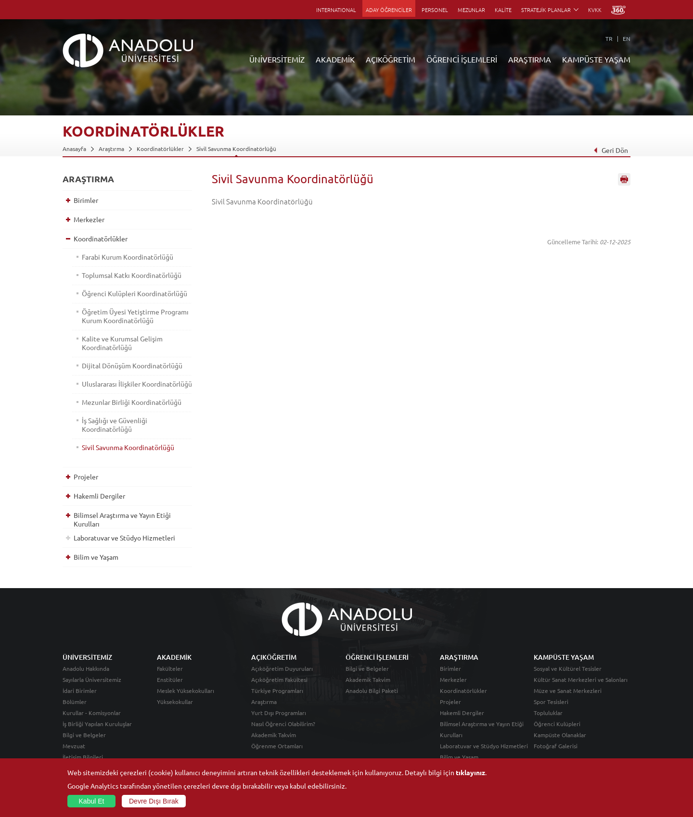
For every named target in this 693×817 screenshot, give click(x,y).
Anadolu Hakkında (86, 668)
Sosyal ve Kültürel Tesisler (568, 668)
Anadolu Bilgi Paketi (372, 690)
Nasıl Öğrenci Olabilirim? (283, 724)
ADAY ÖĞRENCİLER (389, 9)
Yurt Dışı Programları (278, 712)
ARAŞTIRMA (529, 59)
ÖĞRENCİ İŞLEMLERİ (461, 59)
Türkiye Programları (277, 690)
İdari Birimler (80, 690)
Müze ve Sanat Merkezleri (568, 690)
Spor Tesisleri (551, 701)
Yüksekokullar (175, 701)
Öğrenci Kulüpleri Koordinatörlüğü (134, 293)
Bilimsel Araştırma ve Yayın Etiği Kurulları (122, 519)
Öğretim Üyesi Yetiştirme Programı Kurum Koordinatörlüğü (135, 316)
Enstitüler (170, 679)
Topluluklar (548, 712)
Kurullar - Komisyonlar (92, 712)
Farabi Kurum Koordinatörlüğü (127, 256)
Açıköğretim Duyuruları (282, 668)
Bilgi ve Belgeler (84, 735)
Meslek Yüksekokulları (185, 690)
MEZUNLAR (471, 9)
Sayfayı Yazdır (624, 179)
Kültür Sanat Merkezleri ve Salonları (581, 679)
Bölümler (75, 701)
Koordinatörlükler (160, 148)
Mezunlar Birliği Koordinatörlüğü (131, 402)
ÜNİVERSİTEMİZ (277, 59)
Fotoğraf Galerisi (556, 746)
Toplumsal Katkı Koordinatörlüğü (131, 275)
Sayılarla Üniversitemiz (92, 679)
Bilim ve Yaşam (96, 557)
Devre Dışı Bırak (154, 801)
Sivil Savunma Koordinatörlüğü (236, 148)
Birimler (86, 200)
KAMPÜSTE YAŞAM (596, 59)
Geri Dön (611, 150)
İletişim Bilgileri (83, 757)
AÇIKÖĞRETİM (390, 59)
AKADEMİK (335, 59)
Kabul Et (91, 801)
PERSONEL (435, 9)
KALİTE (503, 9)
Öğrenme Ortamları (277, 746)
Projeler (86, 476)
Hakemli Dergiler (99, 495)
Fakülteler (170, 668)
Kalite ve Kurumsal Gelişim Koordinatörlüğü (122, 343)
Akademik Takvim (273, 735)
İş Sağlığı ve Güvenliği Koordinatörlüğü (114, 424)
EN (626, 38)
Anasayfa (74, 148)
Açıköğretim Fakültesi (279, 679)
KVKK (595, 9)
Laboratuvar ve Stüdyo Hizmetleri (124, 537)
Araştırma (111, 148)
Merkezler (89, 219)
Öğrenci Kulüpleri (557, 724)
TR (609, 38)
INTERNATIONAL (336, 9)
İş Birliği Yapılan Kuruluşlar (97, 724)
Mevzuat (74, 746)
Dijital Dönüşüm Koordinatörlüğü (132, 365)
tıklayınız (470, 772)
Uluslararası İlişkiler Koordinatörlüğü (137, 383)
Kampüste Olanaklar (560, 735)
